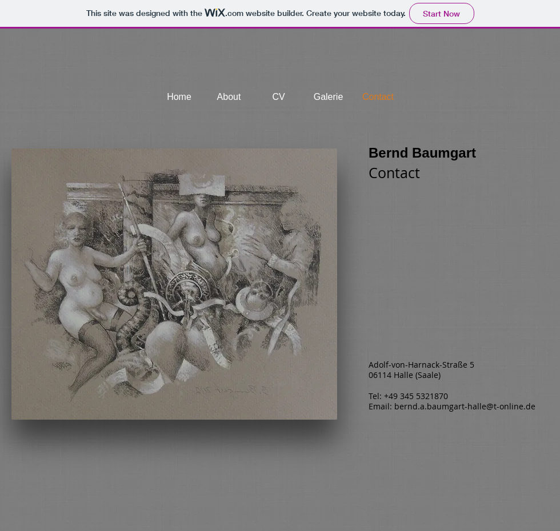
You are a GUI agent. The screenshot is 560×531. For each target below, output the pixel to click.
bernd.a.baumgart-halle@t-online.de (464, 406)
